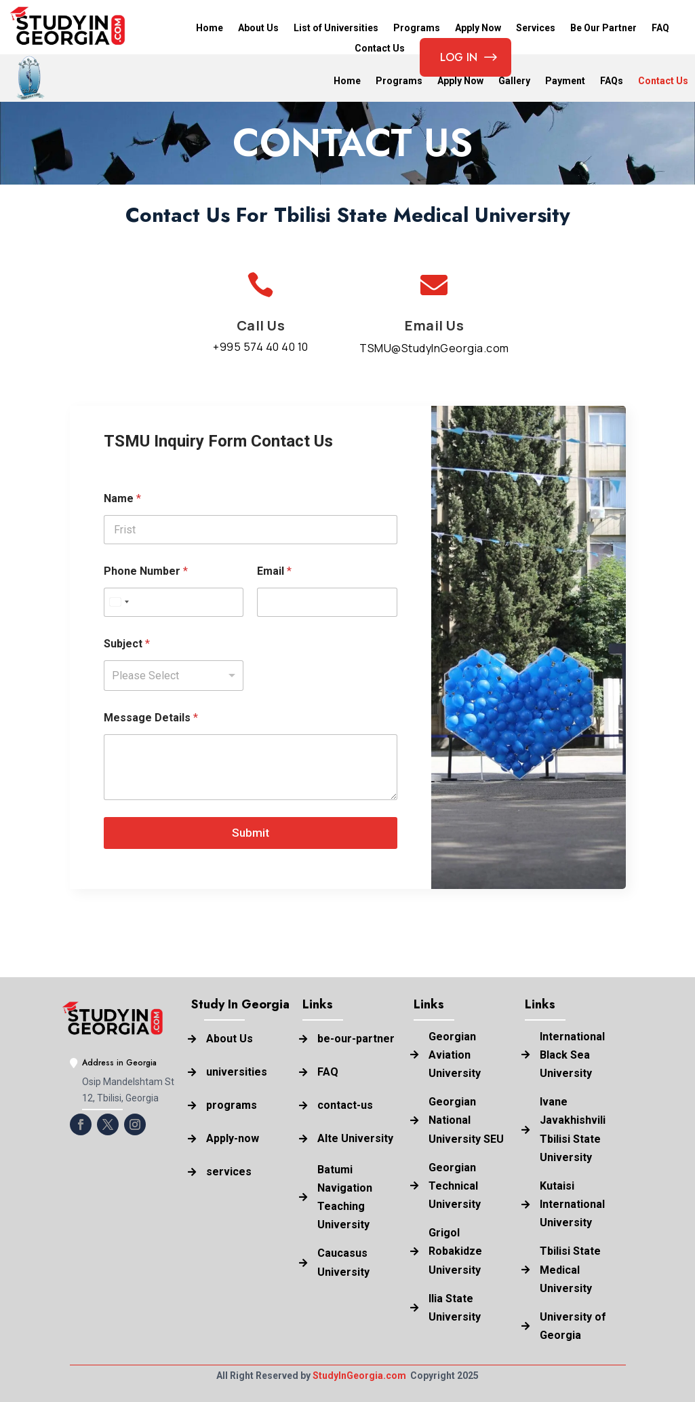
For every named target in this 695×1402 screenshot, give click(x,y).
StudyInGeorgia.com (359, 1375)
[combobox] (119, 602)
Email (274, 571)
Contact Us (663, 81)
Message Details (151, 717)
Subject (127, 643)
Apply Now (478, 28)
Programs (416, 28)
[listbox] (174, 675)
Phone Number (146, 571)
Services (535, 28)
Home (209, 28)
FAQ (660, 28)
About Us (258, 28)
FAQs (611, 81)
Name (122, 498)
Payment (565, 81)
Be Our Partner (603, 28)
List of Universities (336, 28)
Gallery (514, 81)
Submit (250, 832)
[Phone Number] (174, 602)
